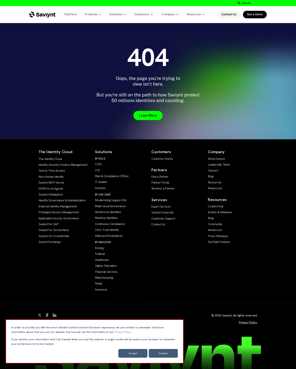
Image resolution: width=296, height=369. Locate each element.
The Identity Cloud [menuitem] (50, 159)
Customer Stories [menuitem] (162, 159)
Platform (70, 14)
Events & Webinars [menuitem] (220, 212)
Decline (163, 353)
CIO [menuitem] (97, 170)
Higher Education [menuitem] (106, 266)
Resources (194, 14)
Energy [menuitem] (99, 248)
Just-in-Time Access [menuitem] (52, 171)
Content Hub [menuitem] (216, 206)
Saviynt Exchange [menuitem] (50, 242)
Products (91, 14)
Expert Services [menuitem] (160, 207)
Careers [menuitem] (213, 170)
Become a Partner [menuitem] (163, 188)
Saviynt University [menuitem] (162, 212)
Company (168, 14)
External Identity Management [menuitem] (58, 206)
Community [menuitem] (215, 224)
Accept (133, 353)
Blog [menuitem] (211, 176)
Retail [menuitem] (98, 283)
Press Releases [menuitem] (218, 236)
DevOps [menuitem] (100, 188)
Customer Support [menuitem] (163, 218)
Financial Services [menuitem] (106, 272)
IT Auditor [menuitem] (101, 182)
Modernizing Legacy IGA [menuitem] (110, 200)
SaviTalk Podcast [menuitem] (219, 242)
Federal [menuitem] (100, 254)
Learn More (148, 115)
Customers (141, 14)
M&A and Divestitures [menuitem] (109, 236)
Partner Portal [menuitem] (160, 182)
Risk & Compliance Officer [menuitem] (112, 176)
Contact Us (228, 14)
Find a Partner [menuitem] (159, 177)
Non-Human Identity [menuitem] (51, 177)
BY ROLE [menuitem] (100, 158)
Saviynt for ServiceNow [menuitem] (54, 230)
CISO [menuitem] (98, 164)
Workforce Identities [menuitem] (108, 212)
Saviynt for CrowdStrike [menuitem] (54, 236)
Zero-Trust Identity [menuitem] (107, 230)
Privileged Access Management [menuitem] (59, 212)
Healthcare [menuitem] (102, 260)
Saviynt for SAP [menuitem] (49, 224)
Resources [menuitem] (215, 182)
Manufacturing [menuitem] (104, 278)
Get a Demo (255, 14)
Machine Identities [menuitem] (106, 218)
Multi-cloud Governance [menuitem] (110, 206)
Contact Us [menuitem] (158, 224)
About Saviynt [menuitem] (216, 159)
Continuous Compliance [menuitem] (110, 224)
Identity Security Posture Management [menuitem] (63, 165)
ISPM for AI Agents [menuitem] (51, 189)
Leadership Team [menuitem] (219, 165)
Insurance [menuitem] (101, 289)
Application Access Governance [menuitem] (59, 218)
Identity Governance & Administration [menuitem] (62, 200)
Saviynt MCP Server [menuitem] (51, 182)
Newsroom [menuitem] (215, 188)
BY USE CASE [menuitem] (103, 194)
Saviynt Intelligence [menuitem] (51, 194)
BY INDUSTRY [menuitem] (103, 242)
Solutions (115, 14)
